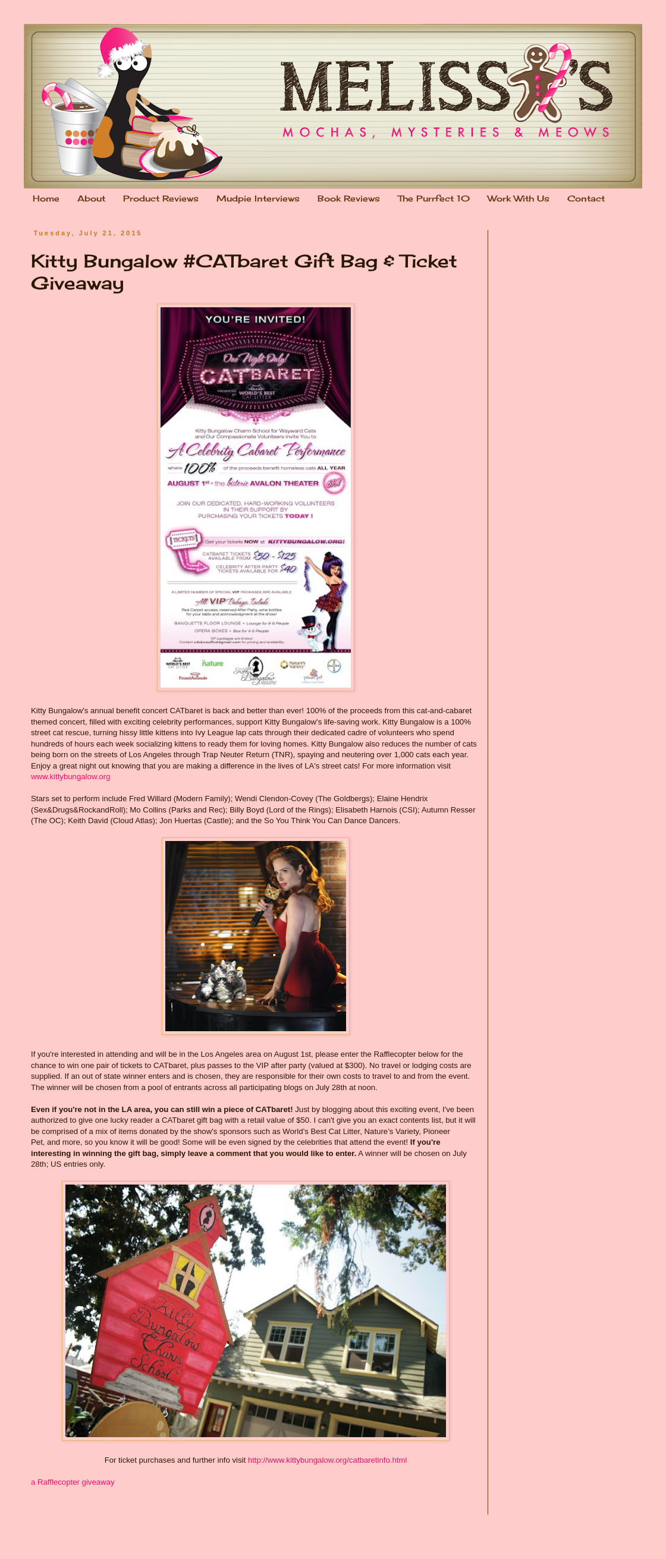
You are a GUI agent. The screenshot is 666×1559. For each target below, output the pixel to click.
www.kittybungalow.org (70, 776)
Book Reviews (349, 198)
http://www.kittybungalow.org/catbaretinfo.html (327, 1460)
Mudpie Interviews (258, 198)
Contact (586, 198)
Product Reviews (161, 198)
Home (46, 198)
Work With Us (518, 198)
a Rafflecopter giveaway (73, 1482)
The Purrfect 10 (434, 198)
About (91, 198)
